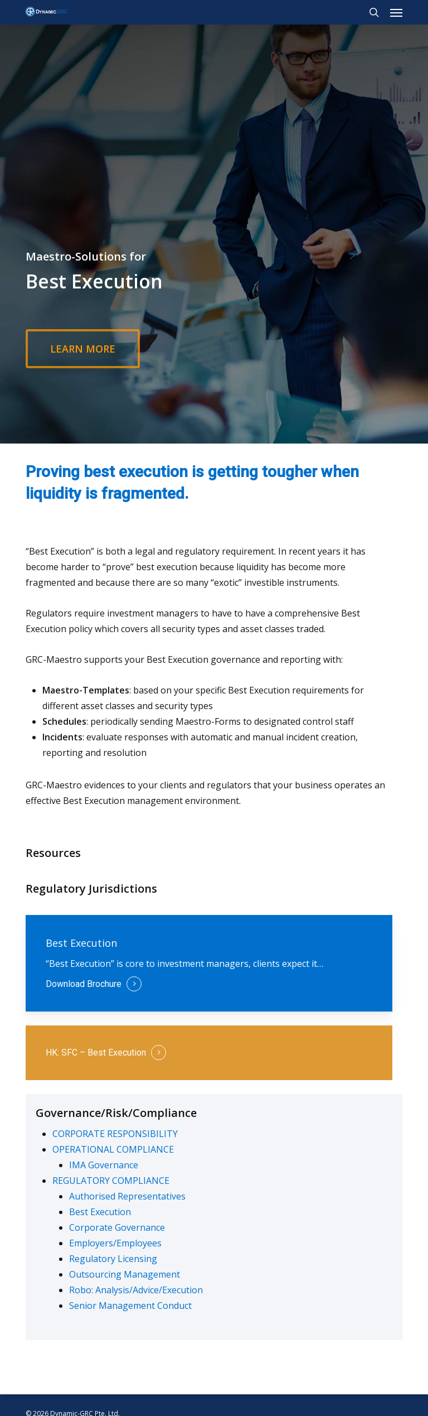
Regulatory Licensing (113, 1259)
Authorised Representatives (127, 1196)
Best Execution (100, 1212)
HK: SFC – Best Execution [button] (96, 1052)
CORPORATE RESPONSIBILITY (115, 1134)
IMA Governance (103, 1165)
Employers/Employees (115, 1243)
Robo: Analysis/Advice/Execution (136, 1290)
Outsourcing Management (124, 1274)
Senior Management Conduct (130, 1305)
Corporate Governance (117, 1227)
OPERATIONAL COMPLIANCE (113, 1149)
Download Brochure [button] (83, 984)
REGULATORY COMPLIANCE (110, 1180)
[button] (396, 12)
